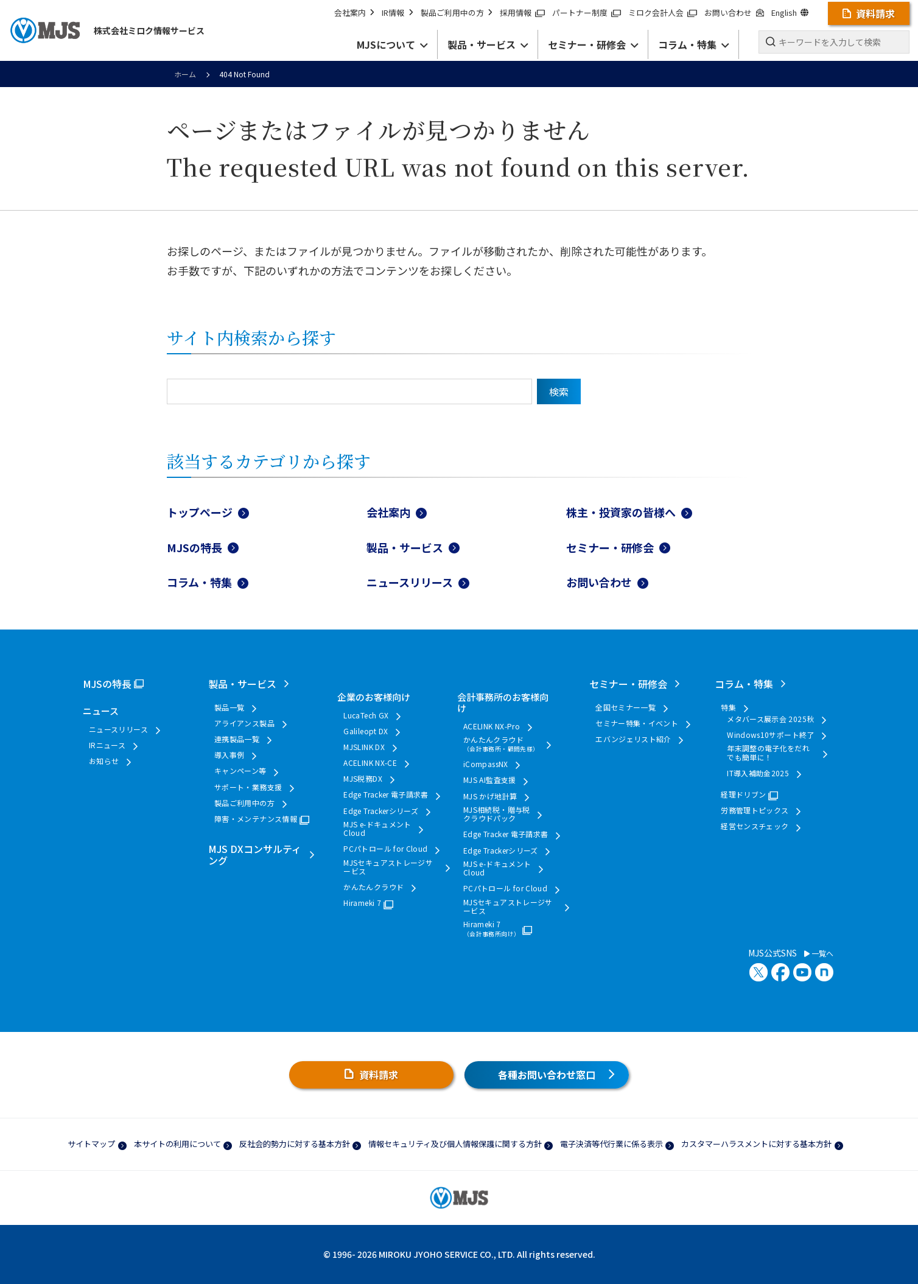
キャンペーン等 (240, 771)
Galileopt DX (365, 731)
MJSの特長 (194, 547)
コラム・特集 (199, 582)
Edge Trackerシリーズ (380, 811)
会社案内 (354, 12)
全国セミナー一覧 (625, 707)
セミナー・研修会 (610, 547)
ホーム (185, 74)
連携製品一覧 (236, 739)
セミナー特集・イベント (636, 723)
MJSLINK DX (364, 747)
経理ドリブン (743, 794)
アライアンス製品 (244, 723)
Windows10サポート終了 (770, 735)
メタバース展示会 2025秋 (770, 719)
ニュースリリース (409, 582)
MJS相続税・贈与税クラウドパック (496, 814)
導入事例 (229, 755)
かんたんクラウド (373, 887)
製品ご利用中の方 (456, 12)
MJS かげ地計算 (490, 796)
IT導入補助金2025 (758, 773)
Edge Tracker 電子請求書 (385, 794)
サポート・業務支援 (248, 787)
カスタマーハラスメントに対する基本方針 (756, 1143)
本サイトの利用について (177, 1143)
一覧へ (818, 953)
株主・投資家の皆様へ (621, 512)
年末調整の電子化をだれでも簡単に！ (768, 753)
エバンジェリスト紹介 (633, 739)
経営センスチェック (754, 826)
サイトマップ (91, 1143)
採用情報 (522, 12)
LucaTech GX (365, 715)
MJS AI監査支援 (489, 780)
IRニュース (107, 745)
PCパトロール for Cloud (385, 848)
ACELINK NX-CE (370, 763)
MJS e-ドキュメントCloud (377, 829)
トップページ (200, 512)
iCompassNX (485, 764)
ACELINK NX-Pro (491, 726)
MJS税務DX (362, 778)
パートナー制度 (586, 12)
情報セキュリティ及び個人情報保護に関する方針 (455, 1143)
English (789, 12)
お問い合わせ (733, 12)
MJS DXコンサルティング (254, 854)
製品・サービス (404, 547)
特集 (728, 707)
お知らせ (104, 761)
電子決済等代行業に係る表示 (611, 1143)
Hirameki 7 (362, 903)
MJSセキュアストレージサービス (388, 867)
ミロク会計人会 (662, 12)
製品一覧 (229, 707)
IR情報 (397, 12)
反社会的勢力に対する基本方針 (294, 1143)
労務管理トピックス (754, 810)
